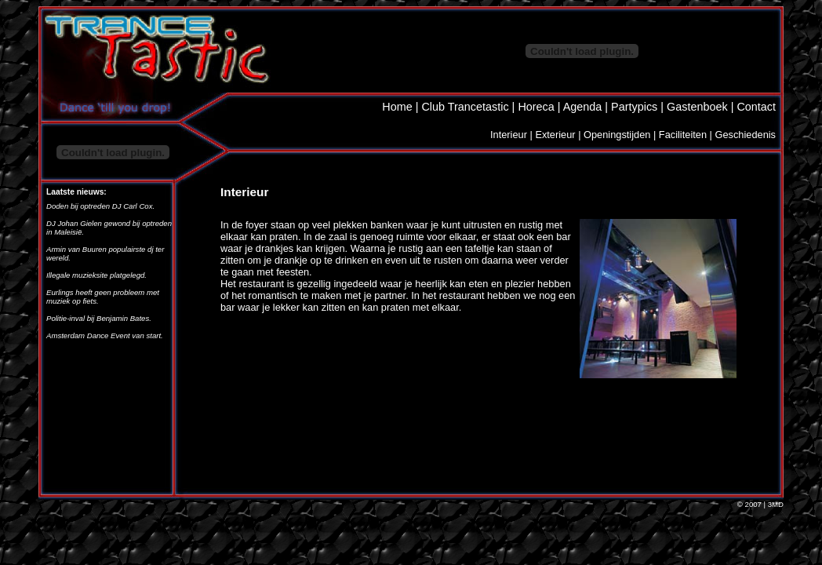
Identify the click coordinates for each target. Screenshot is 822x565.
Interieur (508, 134)
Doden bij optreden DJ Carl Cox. (100, 206)
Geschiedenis (745, 134)
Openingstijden (617, 134)
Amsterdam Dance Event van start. (104, 335)
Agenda (582, 106)
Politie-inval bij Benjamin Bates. (98, 318)
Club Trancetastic (464, 106)
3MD (776, 504)
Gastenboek (697, 106)
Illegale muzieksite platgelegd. (96, 275)
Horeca (536, 106)
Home (397, 106)
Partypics (634, 106)
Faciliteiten (683, 134)
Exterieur (555, 134)
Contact (756, 106)
